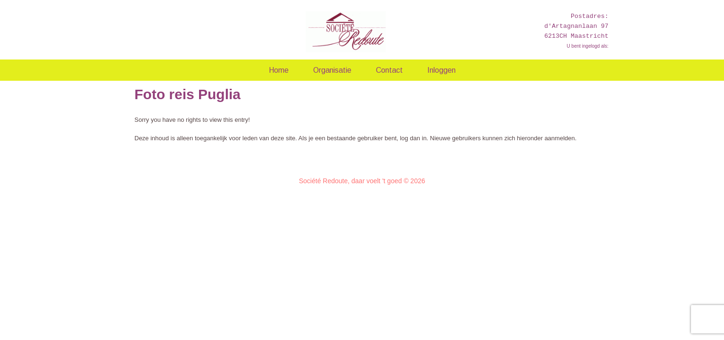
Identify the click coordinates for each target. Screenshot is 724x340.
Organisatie (332, 70)
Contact (389, 70)
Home (279, 70)
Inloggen (441, 70)
